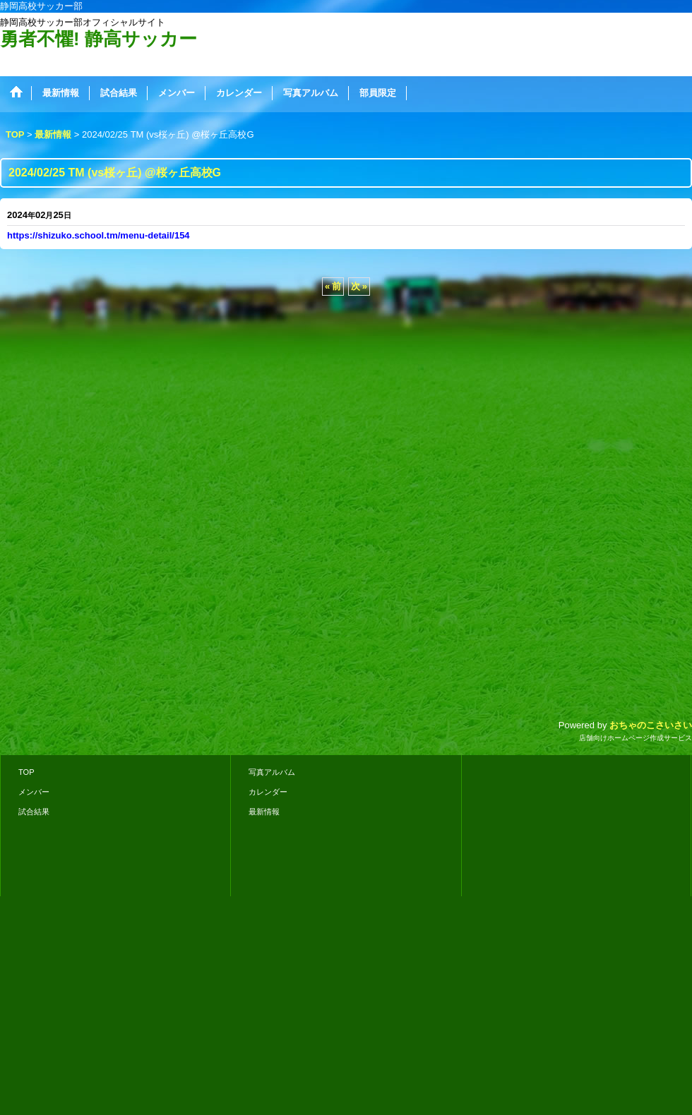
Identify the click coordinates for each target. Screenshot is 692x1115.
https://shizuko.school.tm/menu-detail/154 (98, 235)
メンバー (33, 792)
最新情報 (264, 811)
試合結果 (33, 811)
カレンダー (268, 792)
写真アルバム (272, 772)
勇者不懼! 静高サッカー (98, 39)
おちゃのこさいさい (650, 725)
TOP (26, 772)
